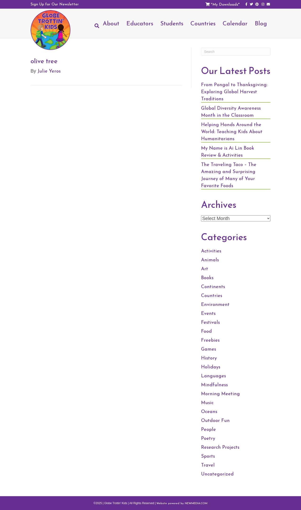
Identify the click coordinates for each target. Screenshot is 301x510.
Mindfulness (214, 384)
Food (206, 331)
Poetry (208, 438)
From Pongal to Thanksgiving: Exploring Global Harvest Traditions (234, 91)
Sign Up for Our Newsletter (55, 4)
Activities (211, 250)
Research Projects (220, 447)
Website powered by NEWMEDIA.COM (181, 503)
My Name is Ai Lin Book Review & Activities (227, 151)
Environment (215, 304)
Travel (208, 464)
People (208, 429)
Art (204, 268)
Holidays (210, 366)
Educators (139, 23)
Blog (261, 23)
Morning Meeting (220, 393)
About (111, 23)
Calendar (235, 23)
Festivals (210, 322)
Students (171, 23)
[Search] (95, 25)
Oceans (209, 411)
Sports (208, 456)
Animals (210, 259)
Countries (203, 23)
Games (208, 348)
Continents (213, 286)
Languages (213, 375)
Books (207, 277)
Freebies (210, 340)
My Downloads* (226, 4)
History (209, 357)
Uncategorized (217, 473)
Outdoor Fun (215, 420)
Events (208, 313)
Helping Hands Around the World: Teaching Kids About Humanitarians (231, 131)
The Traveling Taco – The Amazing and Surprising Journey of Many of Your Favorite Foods (228, 175)
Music (207, 402)
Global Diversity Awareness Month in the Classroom (231, 111)
